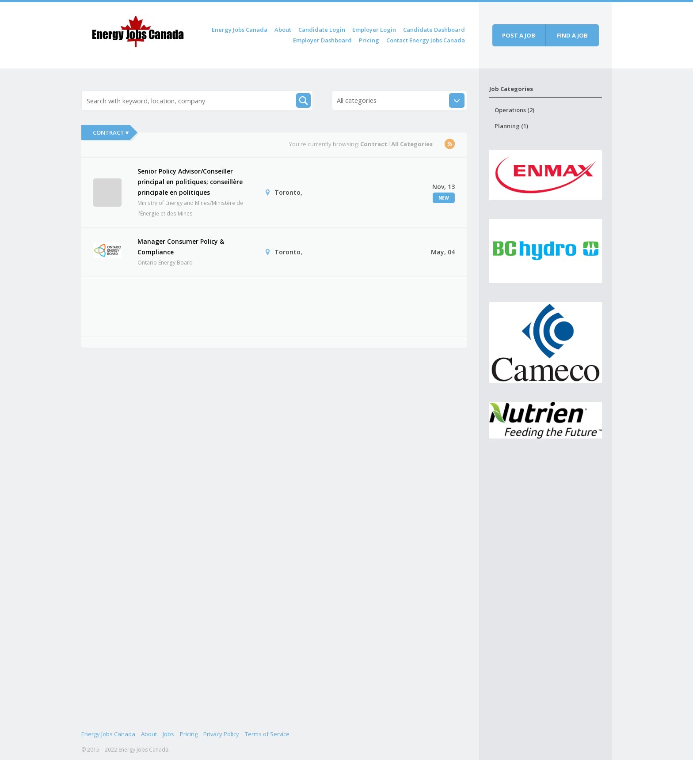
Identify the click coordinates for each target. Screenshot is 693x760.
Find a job (572, 35)
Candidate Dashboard (434, 30)
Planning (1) (511, 126)
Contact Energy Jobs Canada (425, 40)
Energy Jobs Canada (239, 30)
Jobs (168, 734)
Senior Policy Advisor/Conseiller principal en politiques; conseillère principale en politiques (190, 182)
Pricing (369, 40)
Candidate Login (321, 30)
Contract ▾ (111, 132)
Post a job (518, 35)
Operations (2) (514, 110)
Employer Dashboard (322, 40)
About (282, 30)
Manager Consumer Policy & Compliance (180, 246)
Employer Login (374, 30)
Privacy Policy (221, 734)
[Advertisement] (254, 305)
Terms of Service (267, 734)
